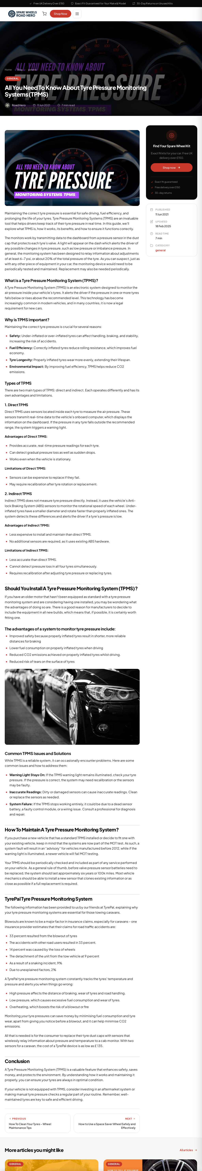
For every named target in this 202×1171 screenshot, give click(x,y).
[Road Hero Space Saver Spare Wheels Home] (22, 14)
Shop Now (60, 13)
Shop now (171, 167)
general (32, 69)
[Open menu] (77, 13)
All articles (188, 1150)
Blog (19, 69)
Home (8, 69)
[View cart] (44, 14)
